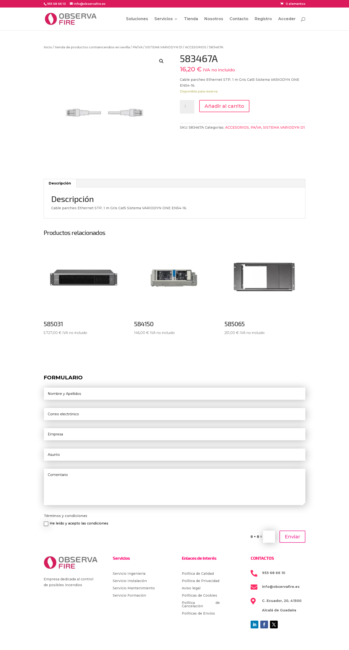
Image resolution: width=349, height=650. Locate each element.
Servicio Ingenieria (129, 574)
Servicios (163, 19)
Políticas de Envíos (198, 614)
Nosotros (213, 19)
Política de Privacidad (200, 581)
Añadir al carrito (224, 106)
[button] (161, 61)
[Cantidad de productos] (187, 107)
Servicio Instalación (130, 581)
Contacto (239, 19)
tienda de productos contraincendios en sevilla (92, 47)
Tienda (191, 19)
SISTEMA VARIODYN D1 (163, 47)
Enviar (292, 537)
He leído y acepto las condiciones (76, 523)
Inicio (48, 47)
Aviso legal (191, 588)
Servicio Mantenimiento (134, 588)
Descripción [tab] (60, 183)
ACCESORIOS (195, 47)
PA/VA (138, 47)
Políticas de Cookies (199, 596)
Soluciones (137, 19)
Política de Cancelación (201, 604)
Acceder (287, 19)
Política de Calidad (198, 574)
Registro (263, 19)
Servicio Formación (129, 596)
